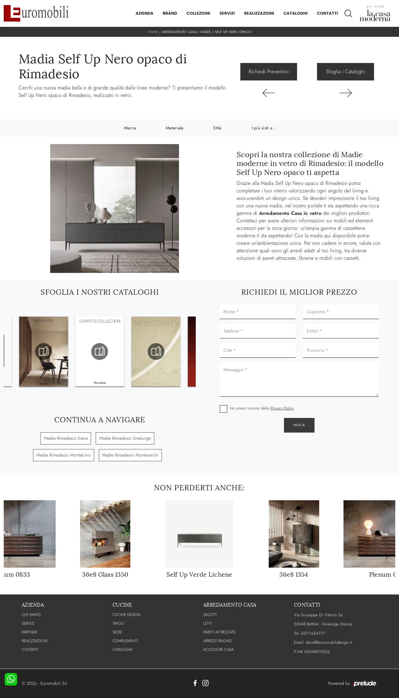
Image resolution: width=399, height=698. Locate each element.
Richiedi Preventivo (269, 71)
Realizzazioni (259, 13)
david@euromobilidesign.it (329, 642)
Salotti (210, 615)
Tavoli (118, 623)
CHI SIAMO (31, 615)
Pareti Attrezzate (219, 632)
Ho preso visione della (262, 408)
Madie (205, 31)
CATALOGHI (122, 649)
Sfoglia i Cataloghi (345, 71)
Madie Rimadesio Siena (66, 438)
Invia (299, 425)
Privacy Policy (282, 408)
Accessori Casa (218, 649)
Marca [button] (130, 128)
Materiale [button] (174, 128)
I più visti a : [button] (263, 128)
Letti (207, 623)
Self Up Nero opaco (233, 31)
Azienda (144, 13)
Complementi (125, 641)
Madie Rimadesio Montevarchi (130, 455)
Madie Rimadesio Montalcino (63, 455)
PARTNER (29, 632)
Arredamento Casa (179, 31)
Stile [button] (217, 128)
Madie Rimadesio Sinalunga (125, 438)
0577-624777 (313, 633)
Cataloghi (295, 13)
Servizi (227, 13)
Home (153, 31)
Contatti (327, 13)
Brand (170, 13)
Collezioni (198, 13)
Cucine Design (127, 615)
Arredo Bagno (217, 641)
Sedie (117, 632)
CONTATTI (30, 649)
